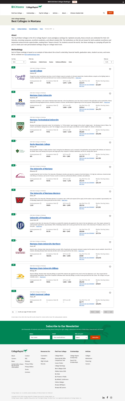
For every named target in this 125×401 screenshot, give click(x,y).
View (74, 2)
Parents (43, 364)
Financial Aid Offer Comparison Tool (60, 359)
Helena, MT (33, 73)
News (13, 361)
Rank (14, 62)
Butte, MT (32, 122)
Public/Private (43, 62)
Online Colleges (59, 382)
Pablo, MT (32, 297)
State (41, 29)
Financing (88, 361)
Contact (27, 356)
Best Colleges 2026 (60, 368)
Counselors (44, 356)
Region (51, 62)
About (64, 13)
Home (13, 29)
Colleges (43, 358)
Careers (13, 358)
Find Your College (17, 13)
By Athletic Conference (61, 379)
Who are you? (79, 334)
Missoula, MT (33, 171)
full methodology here (32, 54)
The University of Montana (41, 169)
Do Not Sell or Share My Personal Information (17, 365)
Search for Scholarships (74, 361)
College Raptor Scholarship (74, 356)
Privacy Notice (29, 366)
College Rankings (22, 29)
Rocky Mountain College (40, 144)
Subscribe (95, 337)
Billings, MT (33, 146)
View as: (106, 59)
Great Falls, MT (34, 220)
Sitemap (27, 361)
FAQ (26, 358)
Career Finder (59, 363)
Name (31, 334)
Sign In (110, 12)
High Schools (44, 361)
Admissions (88, 358)
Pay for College (44, 13)
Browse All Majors (60, 385)
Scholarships (31, 13)
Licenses (27, 372)
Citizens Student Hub (76, 13)
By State (57, 374)
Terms (27, 369)
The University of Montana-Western (45, 193)
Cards (106, 62)
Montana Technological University (44, 120)
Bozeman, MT (33, 98)
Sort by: (13, 59)
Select (78, 337)
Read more (78, 78)
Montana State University (41, 95)
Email (54, 334)
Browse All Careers (60, 387)
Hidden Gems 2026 (60, 371)
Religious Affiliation (61, 62)
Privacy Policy (29, 364)
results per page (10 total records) (23, 312)
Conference (33, 62)
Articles (56, 13)
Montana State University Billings (44, 268)
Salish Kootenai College (40, 294)
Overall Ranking (33, 29)
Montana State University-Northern (45, 244)
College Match (59, 356)
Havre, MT (33, 246)
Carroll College (36, 71)
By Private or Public (60, 376)
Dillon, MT (33, 195)
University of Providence (40, 218)
